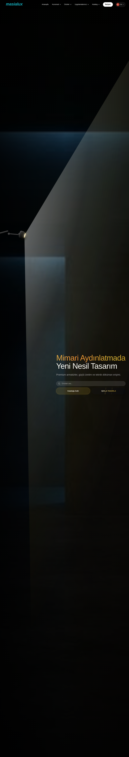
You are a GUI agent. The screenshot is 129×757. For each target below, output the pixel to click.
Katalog (95, 4)
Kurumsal (55, 4)
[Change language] (120, 4)
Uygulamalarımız (81, 4)
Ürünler (66, 4)
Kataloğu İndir (73, 391)
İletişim (108, 4)
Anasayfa (45, 4)
